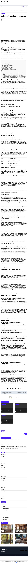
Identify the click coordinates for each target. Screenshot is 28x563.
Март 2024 (3, 480)
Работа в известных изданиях (8, 71)
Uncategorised (3, 411)
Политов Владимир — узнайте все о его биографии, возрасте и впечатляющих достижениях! (21, 417)
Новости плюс (4, 521)
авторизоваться (15, 434)
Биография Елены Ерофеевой (7, 68)
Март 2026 (3, 463)
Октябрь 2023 (4, 491)
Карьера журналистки (5, 69)
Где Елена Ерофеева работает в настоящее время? (12, 80)
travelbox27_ (16, 403)
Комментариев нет (14, 26)
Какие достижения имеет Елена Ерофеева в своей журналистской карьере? (15, 79)
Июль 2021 (3, 498)
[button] (25, 67)
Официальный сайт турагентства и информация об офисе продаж (11, 446)
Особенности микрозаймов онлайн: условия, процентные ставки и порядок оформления (14, 452)
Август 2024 (3, 469)
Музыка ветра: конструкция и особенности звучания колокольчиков (11, 450)
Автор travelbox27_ (4, 26)
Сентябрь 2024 (4, 467)
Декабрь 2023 (4, 487)
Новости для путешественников (6, 519)
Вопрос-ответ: (4, 78)
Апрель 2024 (3, 478)
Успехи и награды (6, 72)
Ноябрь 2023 (3, 489)
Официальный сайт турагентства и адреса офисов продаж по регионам (11, 448)
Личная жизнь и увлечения (6, 77)
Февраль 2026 (4, 465)
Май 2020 (3, 502)
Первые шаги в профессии (7, 70)
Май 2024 (3, 476)
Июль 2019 (3, 504)
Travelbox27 (5, 556)
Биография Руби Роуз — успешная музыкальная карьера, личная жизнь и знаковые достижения (6, 428)
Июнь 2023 (3, 493)
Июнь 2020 (3, 500)
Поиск (3, 437)
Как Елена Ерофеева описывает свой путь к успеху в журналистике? (14, 81)
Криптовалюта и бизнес (5, 517)
